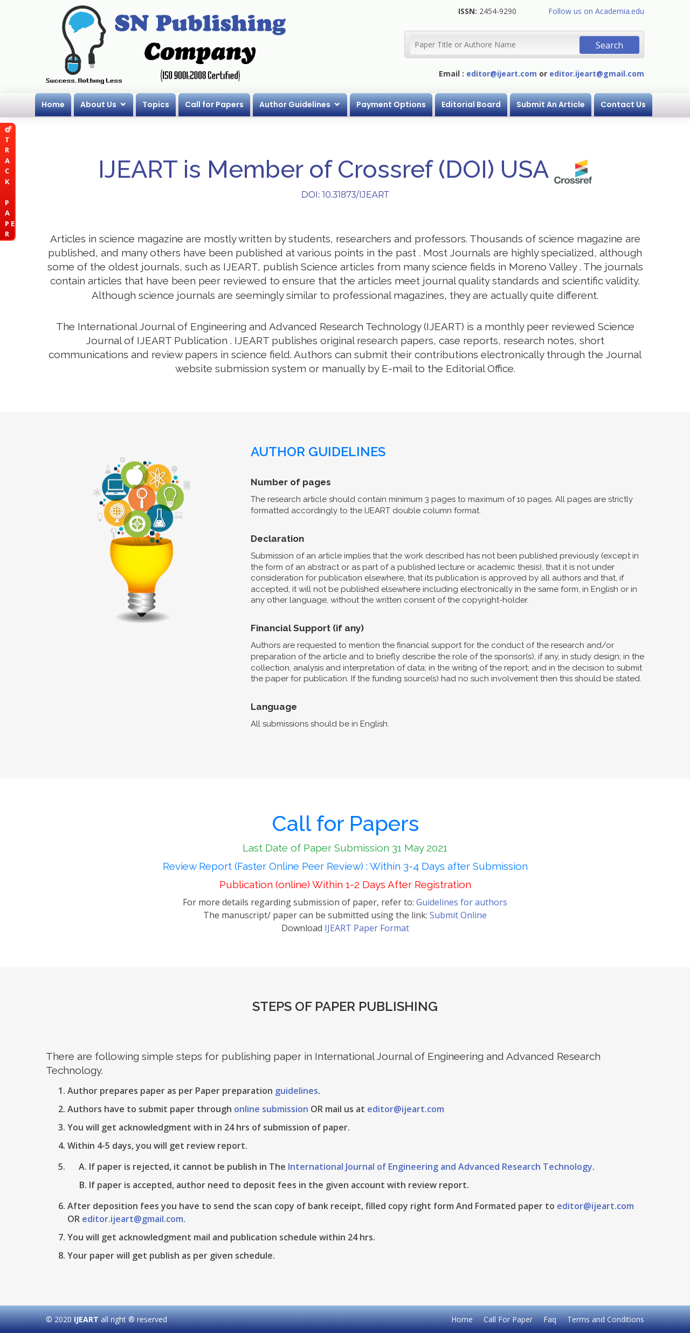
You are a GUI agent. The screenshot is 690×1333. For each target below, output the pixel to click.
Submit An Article (550, 104)
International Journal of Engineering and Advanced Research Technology (440, 1167)
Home (53, 104)
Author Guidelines (294, 104)
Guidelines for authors (461, 902)
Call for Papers (214, 104)
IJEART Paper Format (367, 928)
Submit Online (458, 915)
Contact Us (623, 104)
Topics (155, 104)
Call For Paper (508, 1319)
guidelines (296, 1091)
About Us (98, 104)
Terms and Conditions (605, 1319)
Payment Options (391, 104)
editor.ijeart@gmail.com (596, 73)
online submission (271, 1109)
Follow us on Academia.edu (596, 11)
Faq (549, 1319)
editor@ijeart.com (501, 73)
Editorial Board (471, 104)
